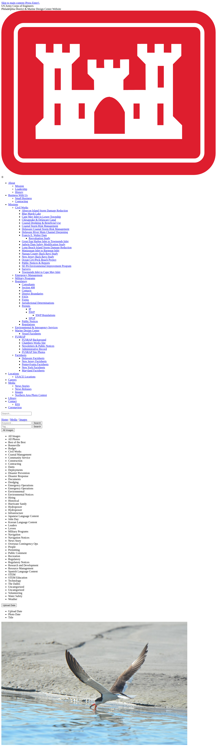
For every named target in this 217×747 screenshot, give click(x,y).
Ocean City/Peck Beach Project (39, 259)
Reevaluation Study (39, 238)
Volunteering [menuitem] (15, 593)
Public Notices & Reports (36, 262)
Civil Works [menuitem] (14, 451)
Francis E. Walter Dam (34, 235)
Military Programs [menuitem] (18, 531)
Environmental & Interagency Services (36, 327)
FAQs (25, 296)
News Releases (23, 389)
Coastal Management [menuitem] (19, 454)
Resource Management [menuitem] (20, 568)
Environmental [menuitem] (16, 491)
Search (37, 423)
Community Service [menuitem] (19, 457)
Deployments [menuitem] (15, 469)
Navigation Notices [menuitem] (18, 537)
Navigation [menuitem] (14, 534)
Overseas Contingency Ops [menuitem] (23, 543)
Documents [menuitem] (14, 479)
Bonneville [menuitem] (14, 445)
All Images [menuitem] (14, 436)
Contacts (26, 290)
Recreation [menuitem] (14, 556)
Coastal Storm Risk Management (40, 226)
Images (19, 392)
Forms (25, 299)
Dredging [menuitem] (13, 482)
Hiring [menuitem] (11, 497)
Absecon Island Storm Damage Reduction (45, 210)
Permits (26, 305)
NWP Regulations (45, 315)
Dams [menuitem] (11, 466)
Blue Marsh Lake (31, 213)
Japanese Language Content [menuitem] (23, 516)
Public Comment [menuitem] (17, 553)
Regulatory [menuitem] (14, 559)
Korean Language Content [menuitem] (22, 522)
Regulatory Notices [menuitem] (18, 562)
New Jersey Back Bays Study (38, 256)
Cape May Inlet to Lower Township (41, 216)
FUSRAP (20, 336)
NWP (32, 312)
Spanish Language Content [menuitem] (23, 571)
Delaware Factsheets (33, 358)
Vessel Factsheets (31, 333)
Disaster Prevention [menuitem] (19, 473)
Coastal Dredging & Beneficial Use (41, 222)
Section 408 (28, 287)
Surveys (26, 269)
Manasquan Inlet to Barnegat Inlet (40, 250)
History (19, 192)
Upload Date (9, 605)
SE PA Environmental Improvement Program (46, 265)
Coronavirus (15, 407)
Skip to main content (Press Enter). (20, 2)
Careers (12, 379)
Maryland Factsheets (33, 370)
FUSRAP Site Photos (33, 352)
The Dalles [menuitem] (14, 583)
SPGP (32, 318)
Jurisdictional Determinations (38, 302)
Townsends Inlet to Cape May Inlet (41, 272)
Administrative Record (34, 349)
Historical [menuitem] (13, 500)
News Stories (22, 385)
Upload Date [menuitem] (15, 611)
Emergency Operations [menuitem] (20, 485)
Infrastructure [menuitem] (15, 513)
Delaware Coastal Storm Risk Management (45, 229)
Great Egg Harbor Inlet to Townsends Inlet (45, 241)
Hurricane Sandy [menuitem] (17, 503)
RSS (17, 404)
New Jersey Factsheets (34, 361)
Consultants (28, 284)
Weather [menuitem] (12, 599)
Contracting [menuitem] (14, 463)
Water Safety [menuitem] (15, 596)
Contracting (21, 201)
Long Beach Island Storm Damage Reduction (47, 247)
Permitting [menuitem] (14, 549)
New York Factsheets (33, 367)
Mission (19, 186)
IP (30, 309)
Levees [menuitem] (12, 528)
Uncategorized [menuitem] (16, 586)
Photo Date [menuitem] (14, 614)
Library (12, 398)
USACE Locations (25, 376)
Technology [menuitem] (14, 580)
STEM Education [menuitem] (17, 577)
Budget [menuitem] (12, 448)
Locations (13, 373)
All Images (8, 430)
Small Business (23, 198)
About (11, 182)
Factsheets (20, 355)
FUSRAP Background (34, 339)
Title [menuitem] (10, 617)
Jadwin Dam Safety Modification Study (43, 244)
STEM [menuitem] (12, 574)
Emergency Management (28, 275)
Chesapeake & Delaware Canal (39, 219)
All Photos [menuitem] (14, 439)
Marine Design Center (27, 330)
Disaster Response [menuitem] (18, 476)
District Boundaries (32, 293)
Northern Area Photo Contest (31, 395)
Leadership (21, 189)
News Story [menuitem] (14, 540)
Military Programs (25, 278)
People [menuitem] (12, 546)
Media (11, 382)
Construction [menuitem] (15, 460)
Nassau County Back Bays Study (40, 253)
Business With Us (18, 195)
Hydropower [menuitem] (15, 506)
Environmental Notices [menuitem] (20, 494)
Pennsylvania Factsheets (35, 364)
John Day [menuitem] (13, 519)
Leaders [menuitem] (12, 525)
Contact (12, 401)
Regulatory (21, 281)
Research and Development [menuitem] (23, 565)
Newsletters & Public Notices (38, 345)
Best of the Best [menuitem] (17, 442)
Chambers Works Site (34, 342)
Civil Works (21, 207)
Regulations (28, 324)
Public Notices (30, 321)
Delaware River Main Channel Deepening (45, 232)
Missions (13, 204)
